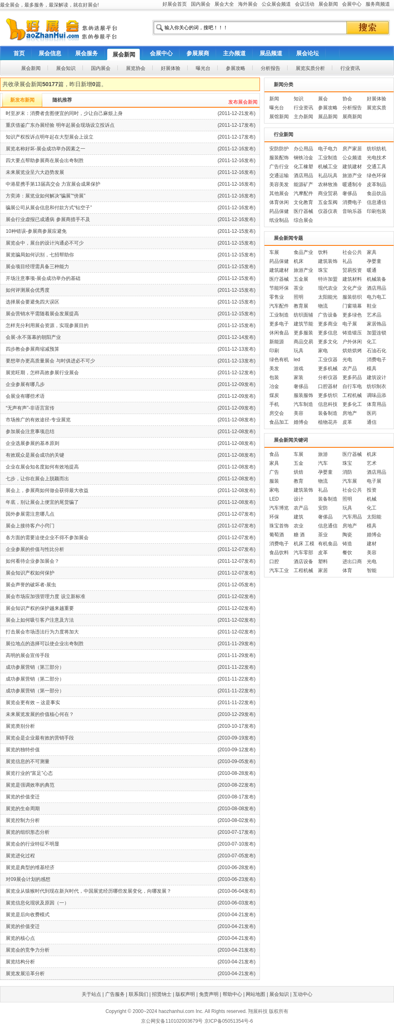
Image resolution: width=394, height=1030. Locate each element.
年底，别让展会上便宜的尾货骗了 (42, 502)
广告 (274, 472)
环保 (274, 517)
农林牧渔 (328, 184)
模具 (372, 368)
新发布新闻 (22, 100)
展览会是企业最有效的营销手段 (40, 738)
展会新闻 (328, 4)
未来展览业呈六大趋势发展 (35, 172)
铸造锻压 (352, 333)
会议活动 (304, 4)
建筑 (298, 517)
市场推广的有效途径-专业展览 (38, 420)
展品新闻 (328, 116)
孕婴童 (374, 261)
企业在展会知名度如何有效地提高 (42, 467)
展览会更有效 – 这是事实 (33, 702)
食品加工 (279, 422)
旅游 (323, 454)
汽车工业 (279, 570)
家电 (323, 350)
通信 (372, 422)
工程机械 (352, 395)
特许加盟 (328, 279)
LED (274, 499)
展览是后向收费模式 (28, 914)
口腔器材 (328, 386)
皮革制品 (376, 184)
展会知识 (279, 994)
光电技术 (376, 157)
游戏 (298, 368)
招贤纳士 (161, 994)
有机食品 (328, 543)
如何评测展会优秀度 (28, 290)
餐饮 (347, 552)
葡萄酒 (276, 535)
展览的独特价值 (23, 749)
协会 (347, 99)
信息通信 (376, 202)
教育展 (301, 306)
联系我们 (138, 994)
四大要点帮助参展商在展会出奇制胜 (45, 160)
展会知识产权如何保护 (30, 573)
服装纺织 (352, 297)
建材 (372, 543)
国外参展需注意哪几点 (30, 514)
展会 (323, 99)
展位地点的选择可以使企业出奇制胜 (45, 643)
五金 (298, 463)
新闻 (274, 99)
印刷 (274, 350)
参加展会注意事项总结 (30, 431)
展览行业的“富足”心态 (29, 773)
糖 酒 (299, 535)
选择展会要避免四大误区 (32, 302)
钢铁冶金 (303, 157)
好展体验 (376, 99)
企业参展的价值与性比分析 (35, 549)
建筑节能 (303, 324)
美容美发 (279, 184)
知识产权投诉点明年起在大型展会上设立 (49, 137)
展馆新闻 (279, 116)
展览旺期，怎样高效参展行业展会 (42, 372)
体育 (347, 570)
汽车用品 (352, 517)
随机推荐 (62, 100)
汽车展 (349, 481)
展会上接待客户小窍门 (30, 526)
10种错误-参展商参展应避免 (36, 231)
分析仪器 (328, 377)
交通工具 (376, 166)
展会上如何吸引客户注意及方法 (40, 620)
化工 (372, 342)
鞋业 (372, 306)
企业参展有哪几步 (25, 384)
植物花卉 (328, 422)
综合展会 (303, 220)
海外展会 (248, 4)
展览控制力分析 (23, 820)
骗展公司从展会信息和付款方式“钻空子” (49, 207)
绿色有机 (279, 359)
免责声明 (209, 994)
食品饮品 (376, 193)
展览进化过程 (20, 856)
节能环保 (279, 288)
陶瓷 (347, 535)
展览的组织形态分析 (28, 832)
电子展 (349, 324)
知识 (298, 99)
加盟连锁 (376, 333)
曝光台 (276, 108)
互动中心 (302, 994)
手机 (274, 404)
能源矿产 (303, 184)
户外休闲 (352, 342)
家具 (372, 252)
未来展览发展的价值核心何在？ (40, 714)
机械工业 (328, 166)
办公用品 (303, 149)
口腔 (274, 561)
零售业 (276, 297)
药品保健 (279, 211)
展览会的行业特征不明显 (32, 844)
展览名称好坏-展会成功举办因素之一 (45, 149)
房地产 (349, 413)
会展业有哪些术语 (25, 396)
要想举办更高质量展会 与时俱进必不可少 (50, 361)
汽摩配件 (303, 193)
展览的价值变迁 (23, 797)
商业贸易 (328, 193)
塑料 (323, 561)
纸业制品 (279, 220)
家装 (298, 377)
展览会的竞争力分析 (28, 950)
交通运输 (279, 175)
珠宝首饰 (279, 526)
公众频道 (352, 157)
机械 (372, 499)
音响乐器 (352, 211)
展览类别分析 (20, 726)
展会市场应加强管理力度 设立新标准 (45, 596)
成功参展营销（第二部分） (35, 679)
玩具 (298, 350)
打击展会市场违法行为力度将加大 (42, 632)
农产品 (349, 368)
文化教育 (303, 202)
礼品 (347, 261)
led (297, 359)
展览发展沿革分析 (25, 973)
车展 (274, 252)
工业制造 (328, 157)
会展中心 (352, 4)
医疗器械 (303, 211)
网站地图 (255, 994)
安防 (323, 508)
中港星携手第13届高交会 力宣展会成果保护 (53, 184)
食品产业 (303, 252)
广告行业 (279, 166)
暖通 (372, 270)
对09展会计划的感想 (28, 879)
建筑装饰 (328, 261)
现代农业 (328, 288)
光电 (347, 359)
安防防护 (279, 149)
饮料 (323, 252)
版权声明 (185, 994)
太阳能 (374, 517)
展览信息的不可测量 (28, 761)
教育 (298, 481)
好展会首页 (174, 4)
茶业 (298, 288)
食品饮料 (279, 552)
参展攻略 (328, 108)
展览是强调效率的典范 (30, 785)
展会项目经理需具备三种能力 (37, 266)
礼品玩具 (328, 175)
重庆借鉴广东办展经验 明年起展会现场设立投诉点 (60, 125)
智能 (372, 570)
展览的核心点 (20, 938)
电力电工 (376, 297)
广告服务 (115, 994)
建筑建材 (352, 166)
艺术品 (374, 315)
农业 (298, 526)
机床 (298, 261)
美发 (274, 368)
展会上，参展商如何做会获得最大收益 (47, 490)
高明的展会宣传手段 (28, 655)
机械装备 (376, 279)
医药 (372, 413)
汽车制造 (303, 404)
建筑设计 (376, 377)
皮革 (347, 422)
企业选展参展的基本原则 (32, 443)
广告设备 (328, 315)
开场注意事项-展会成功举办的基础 (43, 278)
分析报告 (352, 108)
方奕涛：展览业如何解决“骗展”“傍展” (45, 196)
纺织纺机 (376, 149)
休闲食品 (279, 333)
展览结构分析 (20, 962)
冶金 (274, 386)
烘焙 (298, 472)
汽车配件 (279, 306)
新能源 (276, 342)
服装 (274, 481)
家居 (323, 570)
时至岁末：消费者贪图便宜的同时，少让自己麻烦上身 (64, 113)
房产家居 (352, 149)
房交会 (276, 413)
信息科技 (328, 404)
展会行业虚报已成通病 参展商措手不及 (48, 219)
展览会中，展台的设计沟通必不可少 (45, 243)
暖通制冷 (352, 184)
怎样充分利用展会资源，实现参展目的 (47, 325)
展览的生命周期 (23, 808)
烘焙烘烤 (352, 350)
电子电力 (328, 149)
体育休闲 (279, 202)
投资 (372, 490)
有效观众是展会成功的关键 (35, 455)
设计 (298, 499)
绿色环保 (376, 175)
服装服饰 (303, 395)
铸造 (347, 543)
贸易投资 (352, 270)
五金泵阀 (328, 202)
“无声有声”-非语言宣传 (30, 408)
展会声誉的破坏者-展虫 (31, 585)
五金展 (301, 279)
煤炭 (274, 395)
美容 (298, 413)
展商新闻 (352, 116)
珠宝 (323, 270)
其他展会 (279, 193)
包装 (274, 377)
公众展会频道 (276, 4)
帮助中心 (232, 994)
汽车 (323, 463)
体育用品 (376, 404)
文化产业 (352, 288)
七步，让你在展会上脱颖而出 (37, 478)
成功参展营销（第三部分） (35, 667)
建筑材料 (352, 279)
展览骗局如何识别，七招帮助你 (40, 255)
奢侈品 (349, 193)
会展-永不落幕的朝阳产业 (33, 337)
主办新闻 (303, 116)
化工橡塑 (303, 166)
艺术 (372, 463)
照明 (298, 297)
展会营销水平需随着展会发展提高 (42, 314)
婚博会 (301, 422)
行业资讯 (303, 108)
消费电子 (352, 202)
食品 (274, 454)
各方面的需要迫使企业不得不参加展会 (47, 537)
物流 (323, 306)
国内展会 (200, 4)
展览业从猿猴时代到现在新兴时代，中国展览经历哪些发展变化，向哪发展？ (88, 891)
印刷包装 (376, 211)
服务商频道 (378, 4)
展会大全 (224, 4)
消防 (347, 472)
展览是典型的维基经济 (30, 867)
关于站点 (91, 994)
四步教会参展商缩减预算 (32, 349)
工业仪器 (328, 359)
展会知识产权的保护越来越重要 (40, 608)
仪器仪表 (328, 211)
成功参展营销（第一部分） (35, 691)
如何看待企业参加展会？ (32, 561)
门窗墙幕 (352, 306)
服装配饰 (279, 157)
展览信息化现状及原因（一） (37, 903)
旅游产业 (352, 175)
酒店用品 (303, 175)
